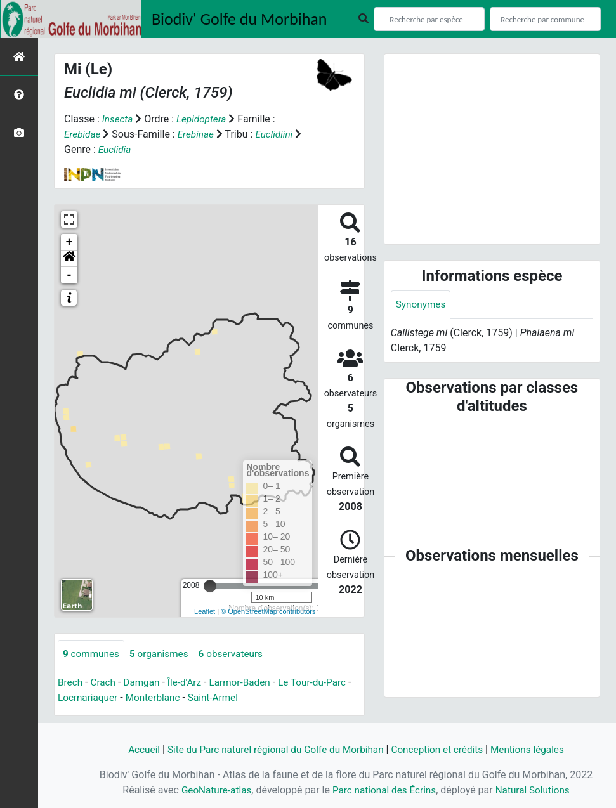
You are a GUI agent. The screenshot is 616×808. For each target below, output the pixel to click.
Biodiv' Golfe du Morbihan (239, 19)
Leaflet (204, 611)
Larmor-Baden (246, 683)
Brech (71, 683)
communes (92, 654)
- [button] (69, 275)
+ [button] (69, 242)
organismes (162, 654)
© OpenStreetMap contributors (268, 611)
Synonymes (422, 305)
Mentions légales (535, 749)
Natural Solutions (536, 790)
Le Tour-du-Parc (322, 683)
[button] (69, 259)
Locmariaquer (94, 698)
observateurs (237, 654)
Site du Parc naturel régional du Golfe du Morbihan (272, 749)
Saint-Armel (225, 698)
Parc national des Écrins (384, 790)
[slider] (210, 586)
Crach (104, 683)
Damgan (145, 683)
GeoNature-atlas (212, 790)
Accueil (135, 749)
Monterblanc (161, 698)
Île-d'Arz (189, 683)
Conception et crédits (441, 749)
